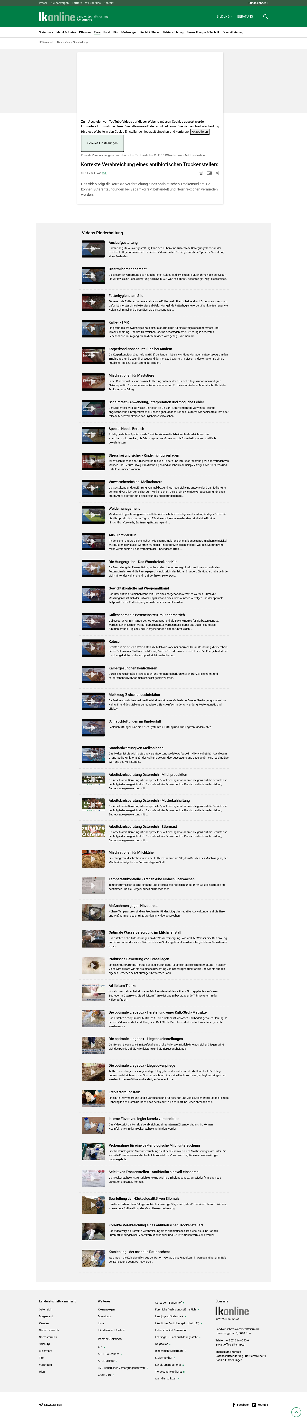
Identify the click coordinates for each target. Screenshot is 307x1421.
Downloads (105, 1316)
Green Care (104, 1374)
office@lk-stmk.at (235, 1344)
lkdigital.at (161, 1344)
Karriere (77, 3)
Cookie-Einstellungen (229, 1360)
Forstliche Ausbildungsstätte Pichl (175, 1309)
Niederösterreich (49, 1330)
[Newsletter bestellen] (50, 1405)
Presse (43, 3)
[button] (225, 17)
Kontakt (109, 3)
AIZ (100, 1347)
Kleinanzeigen (60, 3)
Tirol (41, 1357)
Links (101, 1323)
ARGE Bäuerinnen (108, 1354)
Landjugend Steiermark (169, 1316)
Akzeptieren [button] (200, 131)
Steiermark (45, 1350)
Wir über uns (93, 3)
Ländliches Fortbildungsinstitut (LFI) (177, 1323)
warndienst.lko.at (165, 1378)
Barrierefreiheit (255, 1356)
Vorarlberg (45, 1364)
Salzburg (44, 1344)
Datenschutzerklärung (162, 126)
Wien (42, 1371)
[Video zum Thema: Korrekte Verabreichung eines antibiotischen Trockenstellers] (150, 87)
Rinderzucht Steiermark (169, 1350)
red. (104, 173)
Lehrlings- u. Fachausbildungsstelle (176, 1337)
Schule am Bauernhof (168, 1364)
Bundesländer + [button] (258, 3)
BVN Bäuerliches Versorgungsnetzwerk (121, 1367)
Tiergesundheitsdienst (168, 1371)
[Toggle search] (265, 17)
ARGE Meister (106, 1360)
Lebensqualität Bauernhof (171, 1330)
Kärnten (44, 1323)
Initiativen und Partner (111, 1330)
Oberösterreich (48, 1337)
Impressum (222, 1351)
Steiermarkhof (163, 1357)
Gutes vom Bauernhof (168, 1302)
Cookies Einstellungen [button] (102, 143)
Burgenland (46, 1316)
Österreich (45, 1309)
